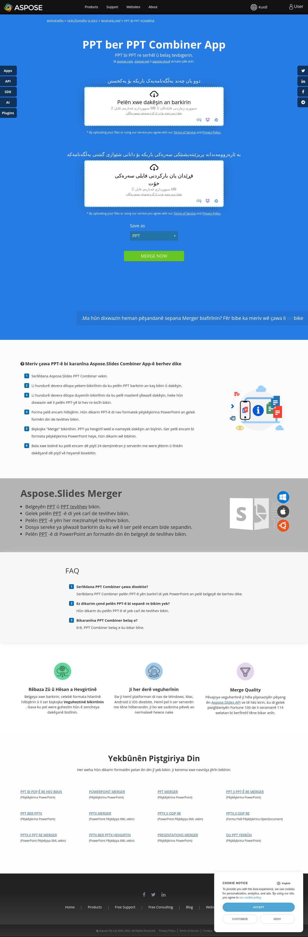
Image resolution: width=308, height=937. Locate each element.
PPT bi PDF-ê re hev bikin (41, 791)
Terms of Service (184, 132)
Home (67, 907)
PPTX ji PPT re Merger (38, 835)
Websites (136, 7)
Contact (207, 930)
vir (290, 318)
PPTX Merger (100, 813)
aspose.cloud (161, 61)
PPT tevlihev (74, 506)
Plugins (8, 113)
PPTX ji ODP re (169, 813)
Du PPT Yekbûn (239, 835)
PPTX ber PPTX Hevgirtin (110, 835)
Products (94, 7)
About (155, 7)
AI (8, 102)
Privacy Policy (211, 132)
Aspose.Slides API (226, 702)
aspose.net (142, 61)
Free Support (124, 907)
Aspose (10, 7)
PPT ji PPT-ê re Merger (245, 791)
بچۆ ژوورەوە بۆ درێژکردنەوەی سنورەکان (154, 113)
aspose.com (125, 61)
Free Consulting (160, 907)
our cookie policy (250, 897)
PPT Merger (168, 791)
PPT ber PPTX (31, 813)
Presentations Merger (178, 835)
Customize (240, 919)
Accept (258, 907)
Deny (277, 919)
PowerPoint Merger (107, 791)
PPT (136, 236)
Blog (190, 907)
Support (115, 7)
